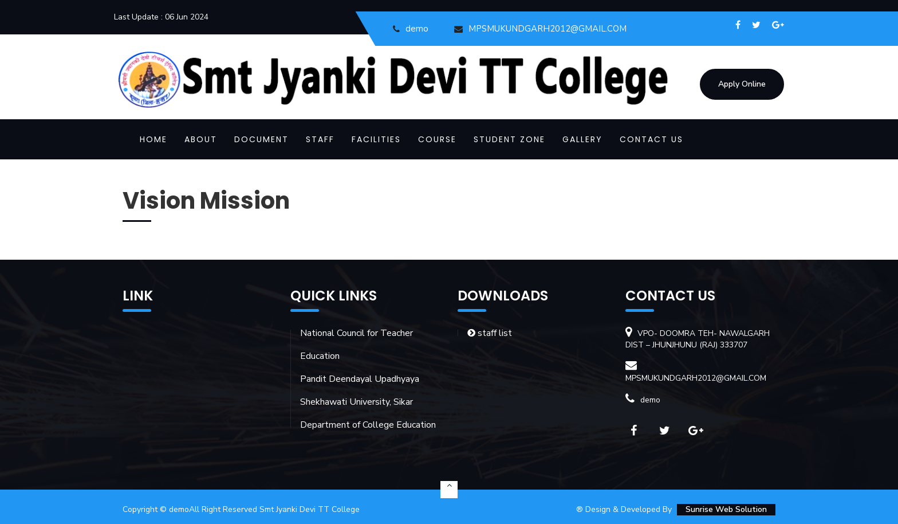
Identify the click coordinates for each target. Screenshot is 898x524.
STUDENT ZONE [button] (509, 139)
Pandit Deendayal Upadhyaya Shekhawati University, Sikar (359, 390)
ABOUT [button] (200, 139)
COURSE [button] (437, 139)
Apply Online (742, 84)
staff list (489, 333)
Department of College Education (368, 425)
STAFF (320, 139)
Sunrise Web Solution (726, 509)
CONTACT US (651, 139)
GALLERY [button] (582, 139)
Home (153, 139)
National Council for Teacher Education (356, 344)
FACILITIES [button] (376, 139)
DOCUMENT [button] (261, 139)
